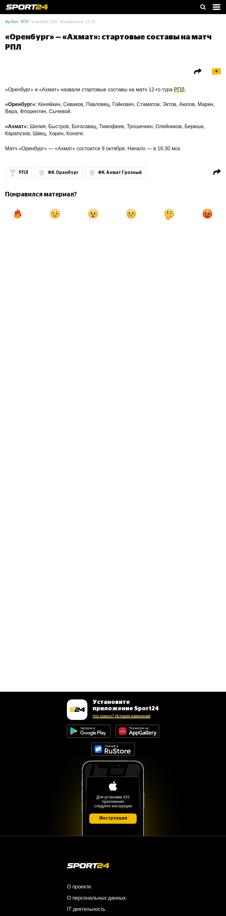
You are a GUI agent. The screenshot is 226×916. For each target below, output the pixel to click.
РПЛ (25, 22)
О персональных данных (96, 898)
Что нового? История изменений (121, 716)
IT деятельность (86, 909)
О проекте (79, 886)
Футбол (11, 22)
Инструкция (113, 818)
